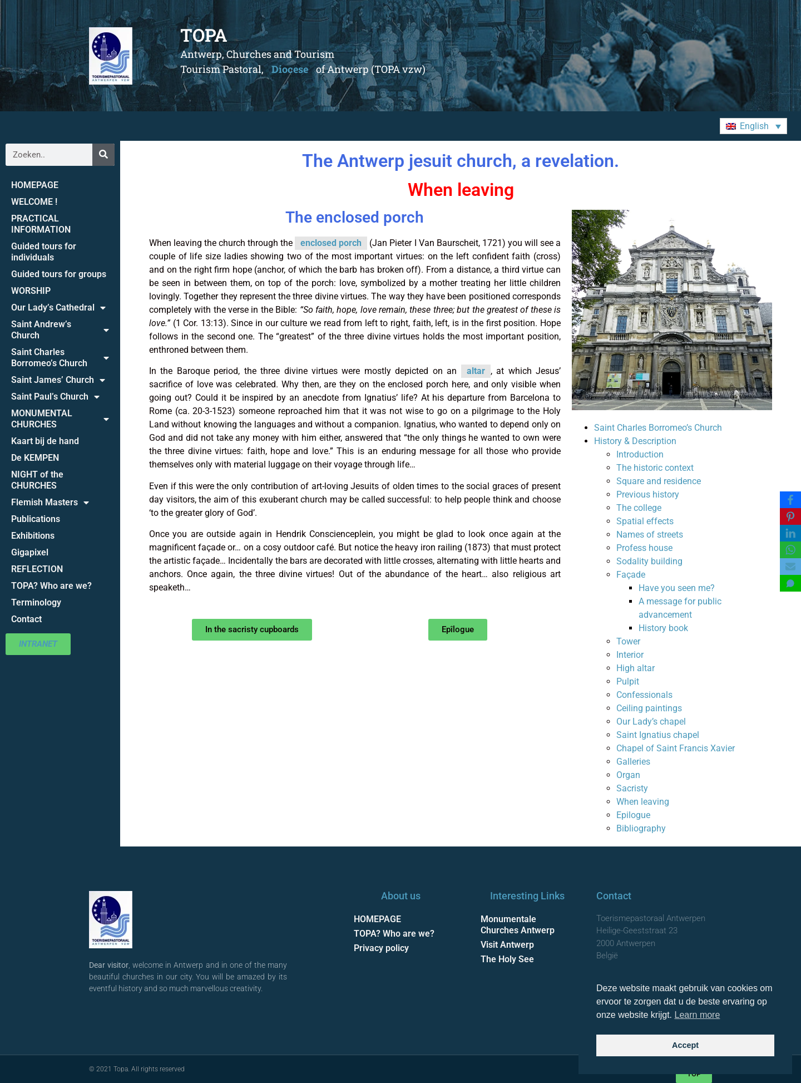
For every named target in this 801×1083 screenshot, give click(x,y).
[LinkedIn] (790, 533)
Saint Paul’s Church (55, 396)
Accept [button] (685, 1045)
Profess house (644, 548)
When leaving (642, 801)
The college (638, 508)
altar (476, 371)
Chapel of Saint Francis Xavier (675, 748)
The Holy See (507, 959)
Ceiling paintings (649, 708)
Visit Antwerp (507, 944)
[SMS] (790, 583)
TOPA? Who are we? (51, 585)
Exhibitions (33, 535)
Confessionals (644, 695)
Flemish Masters (50, 502)
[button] (753, 126)
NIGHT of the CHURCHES (37, 480)
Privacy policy (381, 948)
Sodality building (649, 561)
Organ (628, 775)
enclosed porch (331, 243)
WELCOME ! (34, 201)
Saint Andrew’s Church (60, 330)
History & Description (635, 441)
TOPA (204, 35)
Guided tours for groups (58, 274)
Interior (630, 654)
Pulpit (627, 681)
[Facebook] (790, 499)
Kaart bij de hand (45, 441)
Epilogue (633, 815)
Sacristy (632, 788)
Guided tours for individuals (43, 252)
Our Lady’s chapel (651, 721)
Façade (630, 574)
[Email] (790, 566)
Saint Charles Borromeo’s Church (60, 357)
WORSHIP (31, 290)
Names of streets (649, 534)
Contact (26, 619)
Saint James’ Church (58, 380)
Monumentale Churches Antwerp (518, 925)
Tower (628, 641)
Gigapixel (29, 552)
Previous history (647, 494)
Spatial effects (645, 521)
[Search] (103, 155)
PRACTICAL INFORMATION (41, 224)
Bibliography (641, 828)
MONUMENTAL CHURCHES (60, 419)
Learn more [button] (697, 1015)
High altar (635, 668)
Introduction (640, 454)
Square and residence (658, 481)
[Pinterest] (790, 516)
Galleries (633, 761)
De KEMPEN (35, 457)
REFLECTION (37, 569)
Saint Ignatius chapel (657, 735)
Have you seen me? (677, 588)
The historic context (655, 467)
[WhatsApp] (790, 550)
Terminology (36, 602)
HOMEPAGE (34, 185)
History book (663, 628)
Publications (35, 519)
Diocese (289, 69)
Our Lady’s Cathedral (58, 307)
